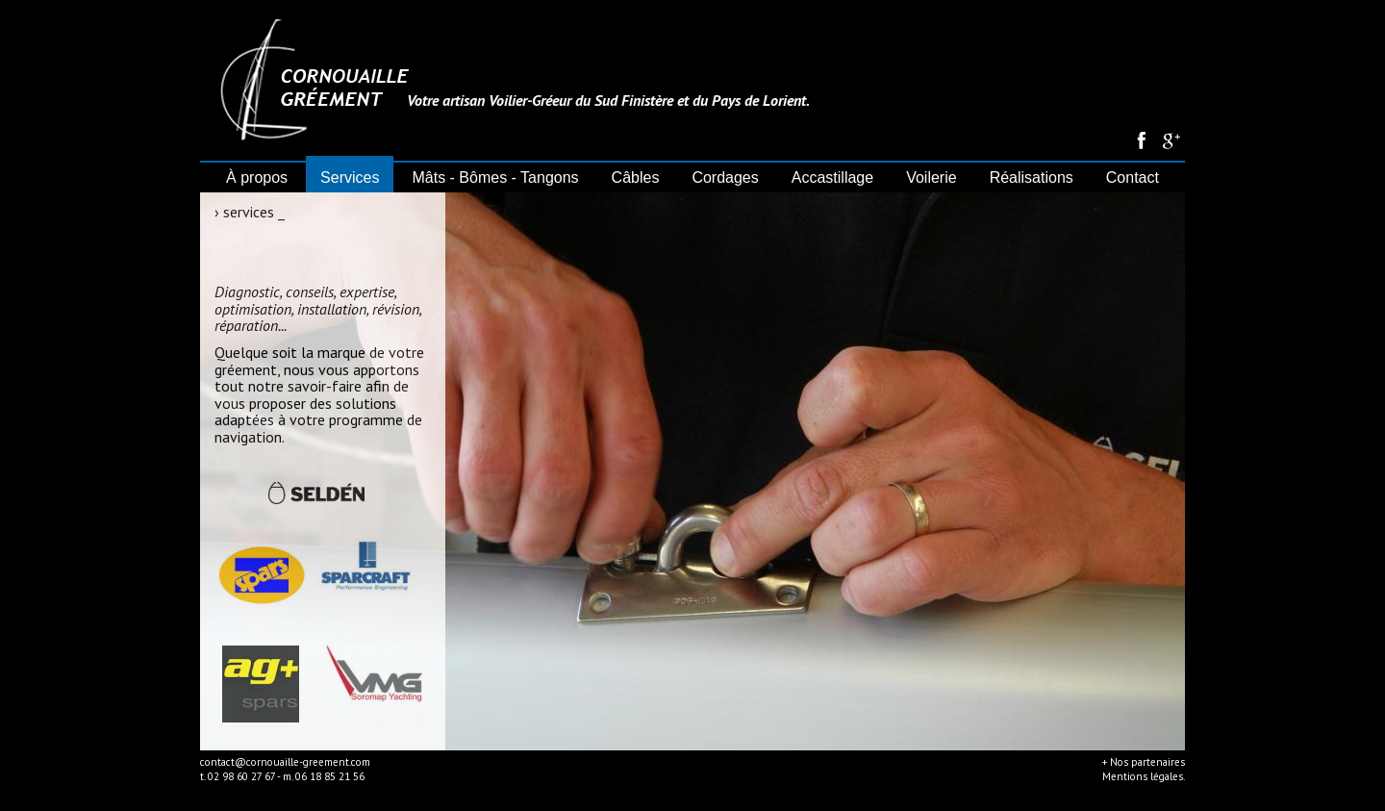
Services (349, 177)
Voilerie (931, 177)
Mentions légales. (1143, 776)
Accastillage (832, 177)
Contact (1132, 177)
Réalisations (1031, 177)
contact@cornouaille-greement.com (285, 762)
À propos (257, 177)
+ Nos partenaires (1143, 762)
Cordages (725, 177)
